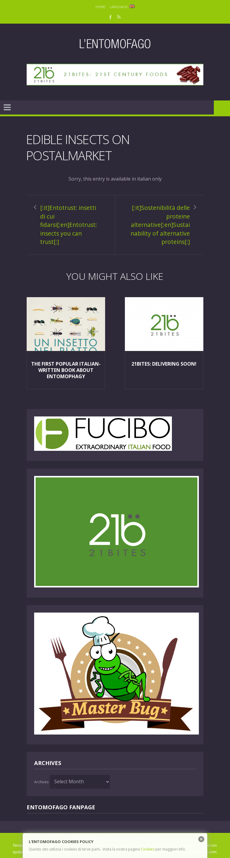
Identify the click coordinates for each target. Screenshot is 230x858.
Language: (122, 6)
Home (100, 6)
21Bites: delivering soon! (163, 364)
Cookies (148, 849)
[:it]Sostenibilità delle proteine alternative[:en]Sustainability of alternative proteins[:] (160, 225)
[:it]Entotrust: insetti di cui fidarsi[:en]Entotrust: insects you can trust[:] (68, 225)
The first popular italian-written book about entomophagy (66, 370)
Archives (41, 781)
